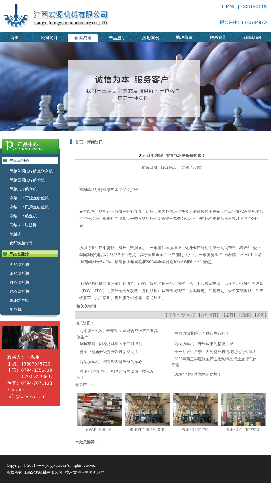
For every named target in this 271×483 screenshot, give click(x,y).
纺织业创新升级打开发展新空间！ (109, 352)
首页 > (80, 142)
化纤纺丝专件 (21, 243)
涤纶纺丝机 (19, 273)
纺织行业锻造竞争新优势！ (197, 374)
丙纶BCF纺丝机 (23, 225)
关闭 (261, 315)
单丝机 (15, 234)
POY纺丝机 (19, 291)
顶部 (245, 315)
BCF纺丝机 (19, 300)
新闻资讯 (95, 142)
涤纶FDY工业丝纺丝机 (29, 198)
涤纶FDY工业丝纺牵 (243, 430)
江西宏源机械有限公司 (98, 284)
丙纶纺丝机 (19, 265)
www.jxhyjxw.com (51, 465)
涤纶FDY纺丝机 (195, 430)
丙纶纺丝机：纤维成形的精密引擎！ (205, 344)
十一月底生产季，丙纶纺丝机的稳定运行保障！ (215, 352)
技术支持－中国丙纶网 (84, 472)
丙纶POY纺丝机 (23, 189)
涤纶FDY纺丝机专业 (147, 430)
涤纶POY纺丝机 (23, 216)
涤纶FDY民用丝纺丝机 (29, 207)
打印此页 (208, 315)
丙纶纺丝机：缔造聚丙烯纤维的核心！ (113, 362)
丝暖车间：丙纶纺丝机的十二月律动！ (113, 344)
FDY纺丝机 (19, 282)
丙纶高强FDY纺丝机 (27, 180)
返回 (229, 315)
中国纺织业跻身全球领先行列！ (201, 333)
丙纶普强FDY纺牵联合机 (31, 171)
